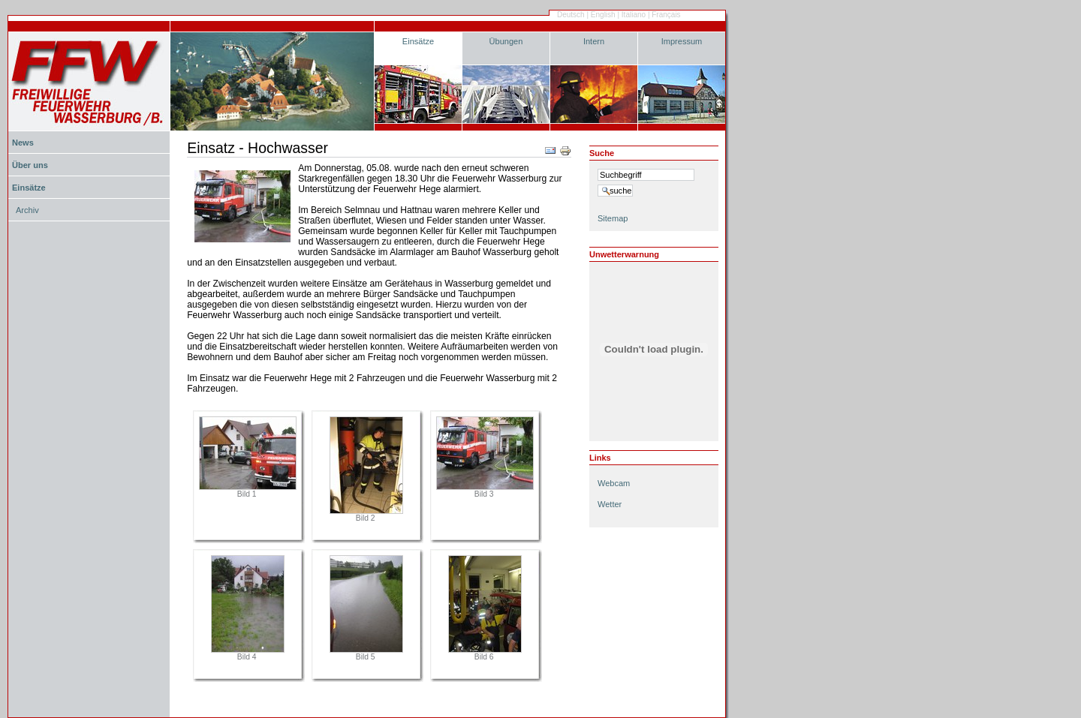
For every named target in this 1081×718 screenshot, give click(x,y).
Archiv (27, 210)
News (23, 142)
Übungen (506, 41)
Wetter (610, 504)
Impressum (682, 41)
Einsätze (418, 41)
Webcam (614, 483)
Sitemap (613, 218)
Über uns (30, 165)
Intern (593, 41)
